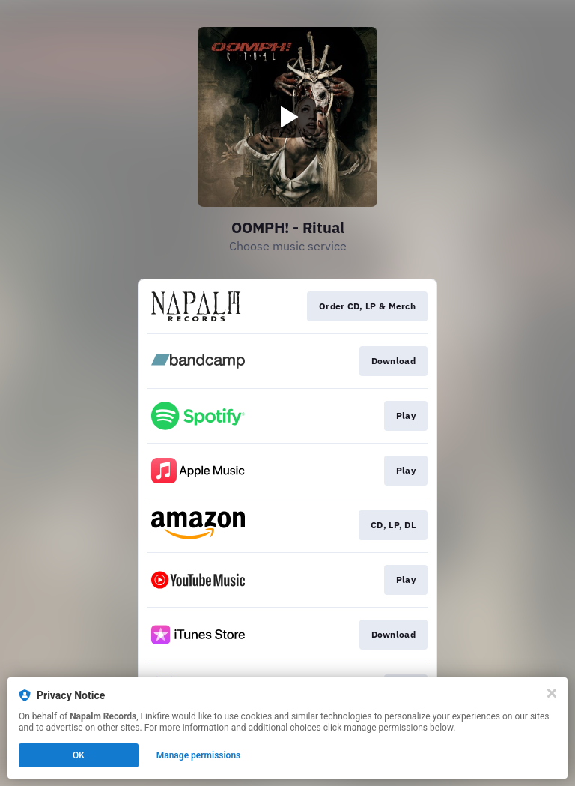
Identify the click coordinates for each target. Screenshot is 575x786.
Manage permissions (198, 755)
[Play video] (287, 117)
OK (79, 755)
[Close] (552, 693)
